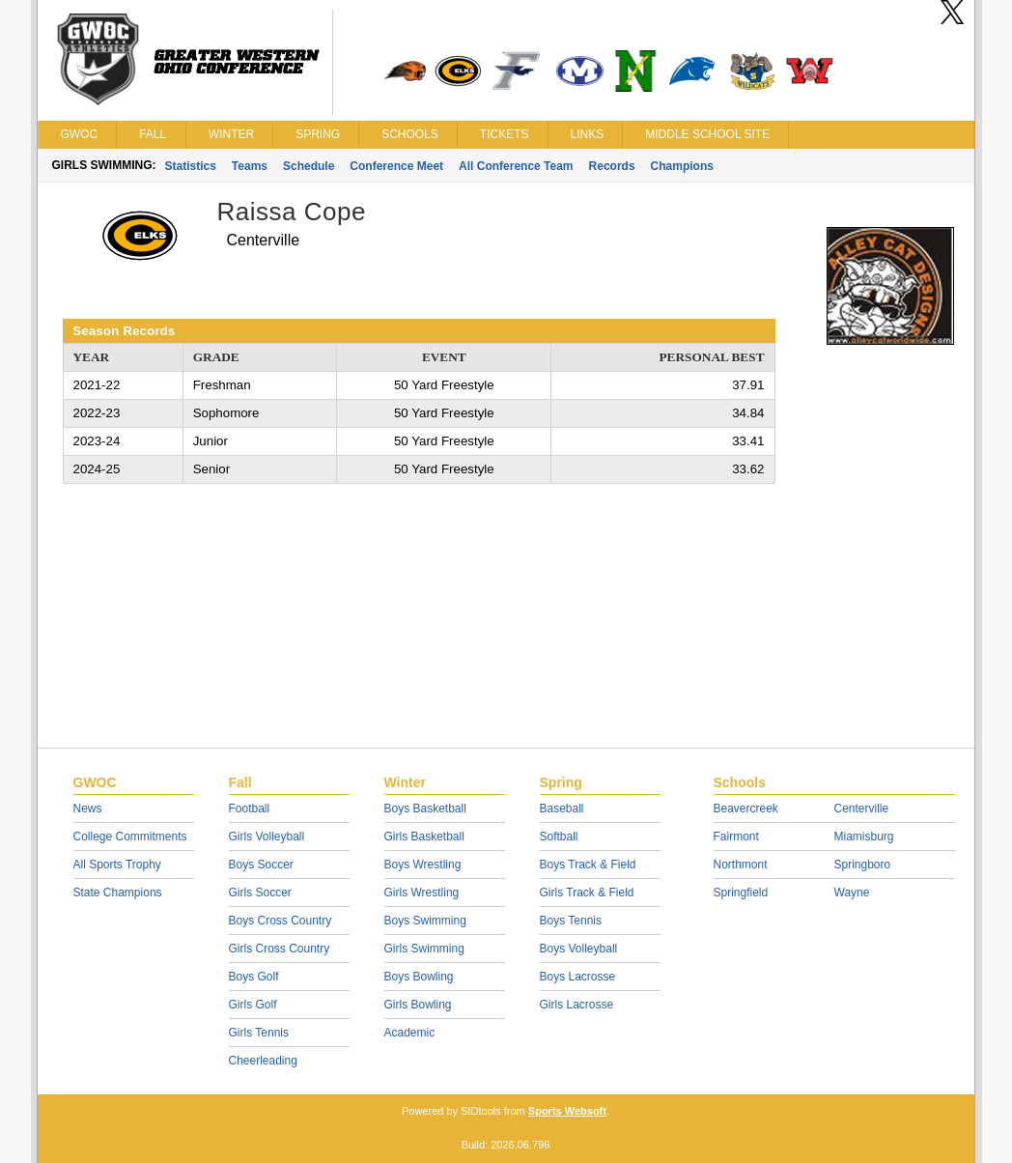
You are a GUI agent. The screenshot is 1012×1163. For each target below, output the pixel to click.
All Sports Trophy (117, 864)
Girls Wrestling (422, 892)
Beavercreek (746, 808)
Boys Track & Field (588, 864)
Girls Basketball (424, 836)
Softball (559, 836)
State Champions (117, 892)
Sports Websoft (567, 1111)
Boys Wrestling (423, 864)
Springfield (741, 892)
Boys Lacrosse (578, 976)
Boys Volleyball (579, 948)
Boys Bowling (419, 976)
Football (249, 808)
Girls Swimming (424, 948)
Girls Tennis (259, 1032)
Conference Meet (396, 166)
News (87, 808)
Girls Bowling (418, 1004)
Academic (410, 1032)
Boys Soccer (261, 864)
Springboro (862, 864)
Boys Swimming (425, 920)
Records (612, 166)
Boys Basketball (425, 808)
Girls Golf (253, 1004)
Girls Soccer (260, 892)
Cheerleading (263, 1060)
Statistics (190, 166)
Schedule (308, 166)
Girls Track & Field (587, 892)
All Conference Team (516, 166)
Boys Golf (254, 976)
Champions (682, 166)
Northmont (741, 864)
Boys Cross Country (280, 920)
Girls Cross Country (279, 948)
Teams (249, 166)
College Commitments (130, 836)
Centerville (861, 808)
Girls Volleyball (267, 836)
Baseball (562, 808)
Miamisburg (864, 836)
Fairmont (736, 836)
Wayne (852, 892)
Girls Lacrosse (577, 1004)
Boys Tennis (571, 920)
